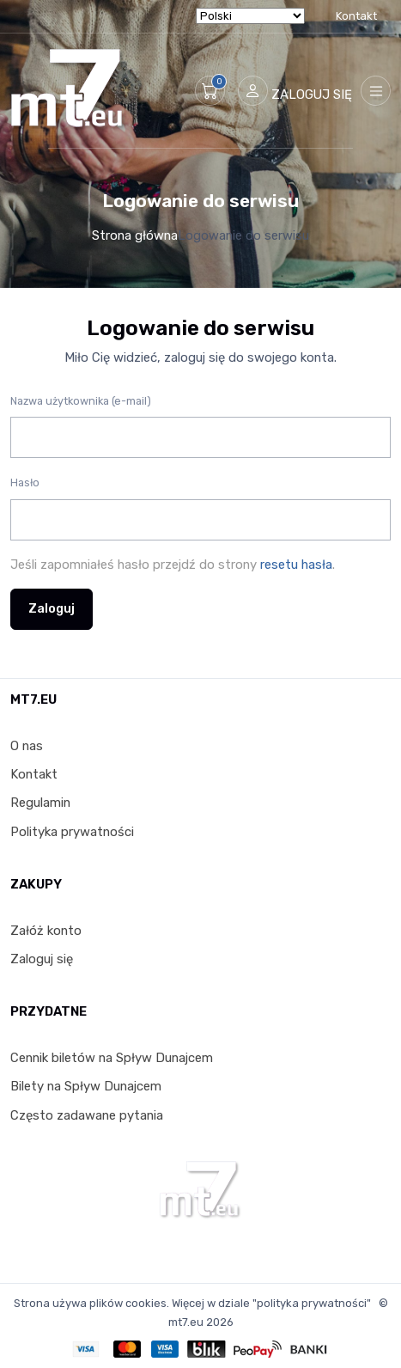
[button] (210, 91)
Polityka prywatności (72, 832)
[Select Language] (250, 16)
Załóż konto (46, 930)
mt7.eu (186, 1322)
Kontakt (356, 15)
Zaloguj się (41, 959)
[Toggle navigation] (376, 91)
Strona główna (135, 235)
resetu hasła (296, 564)
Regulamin (40, 802)
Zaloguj (51, 608)
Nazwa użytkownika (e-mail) (80, 400)
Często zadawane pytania (86, 1115)
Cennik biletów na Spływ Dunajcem (111, 1058)
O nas (26, 746)
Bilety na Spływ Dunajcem (85, 1086)
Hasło (24, 482)
